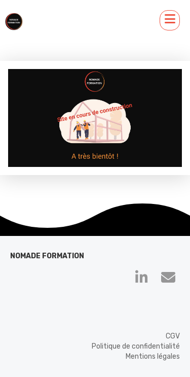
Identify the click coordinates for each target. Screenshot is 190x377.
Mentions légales (153, 356)
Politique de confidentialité (136, 346)
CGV (173, 336)
